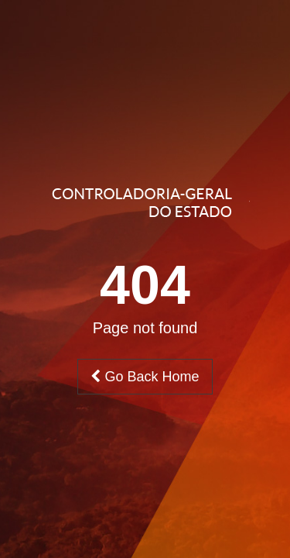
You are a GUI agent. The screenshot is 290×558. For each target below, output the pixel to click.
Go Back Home (144, 376)
